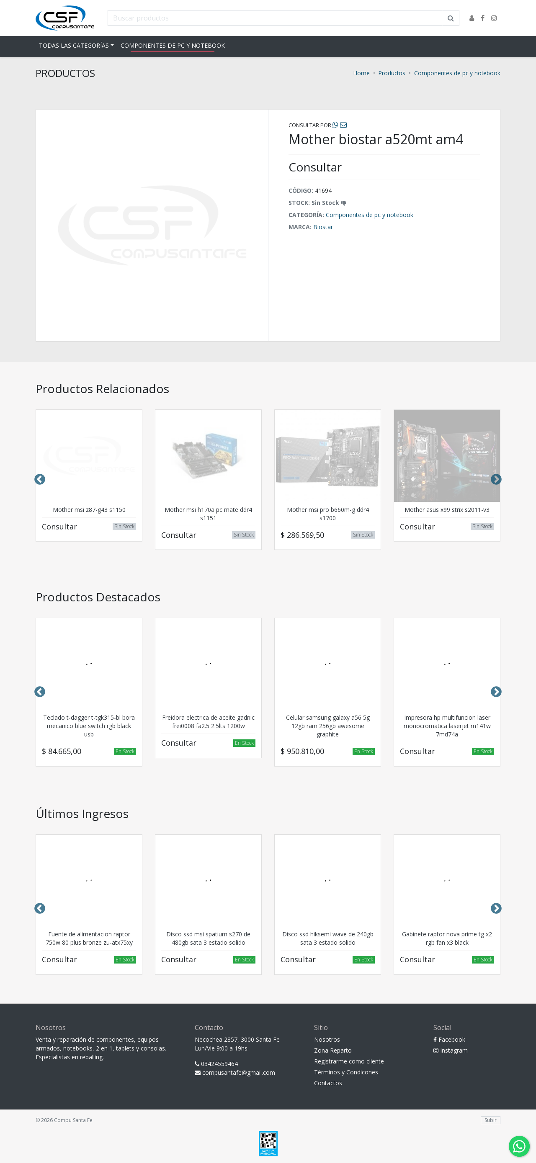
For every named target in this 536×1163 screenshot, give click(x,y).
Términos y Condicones (346, 1072)
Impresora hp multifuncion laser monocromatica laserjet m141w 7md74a (447, 725)
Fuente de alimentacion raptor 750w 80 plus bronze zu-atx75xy (89, 938)
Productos (392, 73)
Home (361, 73)
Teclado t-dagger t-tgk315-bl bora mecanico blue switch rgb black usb (89, 725)
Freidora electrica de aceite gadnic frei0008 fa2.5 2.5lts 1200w (208, 721)
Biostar (323, 227)
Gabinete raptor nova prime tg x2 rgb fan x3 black (447, 938)
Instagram (450, 1050)
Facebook (449, 1039)
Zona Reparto (333, 1050)
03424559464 (216, 1064)
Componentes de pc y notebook (173, 45)
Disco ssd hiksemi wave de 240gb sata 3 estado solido (328, 938)
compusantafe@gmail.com (235, 1072)
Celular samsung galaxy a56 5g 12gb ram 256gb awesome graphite (328, 725)
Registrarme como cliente (349, 1061)
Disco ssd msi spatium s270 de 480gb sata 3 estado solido (208, 938)
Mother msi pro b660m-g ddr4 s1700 (328, 514)
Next (496, 479)
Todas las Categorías (74, 45)
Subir (490, 1120)
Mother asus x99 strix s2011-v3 (447, 510)
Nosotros (327, 1039)
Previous (40, 479)
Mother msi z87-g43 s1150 (89, 510)
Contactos (328, 1083)
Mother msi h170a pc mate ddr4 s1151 (208, 514)
